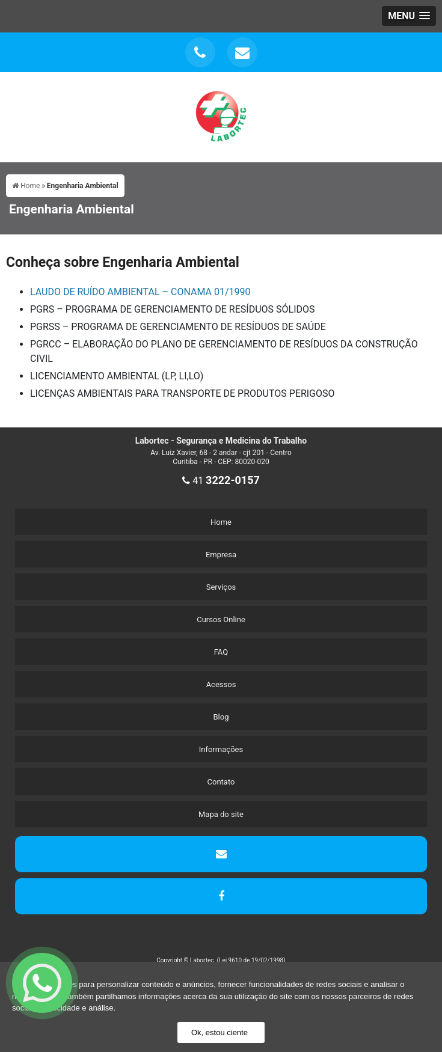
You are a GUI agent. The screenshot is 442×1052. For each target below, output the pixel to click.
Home (221, 522)
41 (221, 480)
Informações (221, 749)
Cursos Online (221, 619)
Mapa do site (221, 814)
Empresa (221, 554)
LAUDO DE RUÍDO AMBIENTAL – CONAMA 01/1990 (140, 292)
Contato (221, 781)
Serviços (221, 587)
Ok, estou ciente (219, 1032)
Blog (221, 716)
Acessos (221, 684)
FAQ (221, 651)
